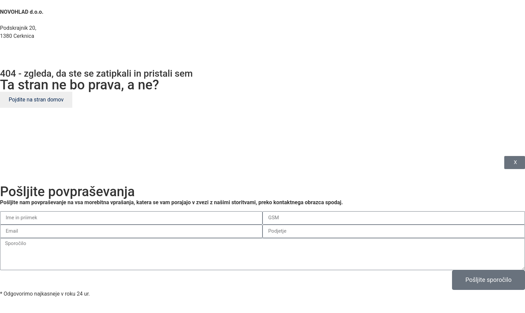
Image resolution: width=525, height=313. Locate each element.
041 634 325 (22, 52)
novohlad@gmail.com (32, 60)
